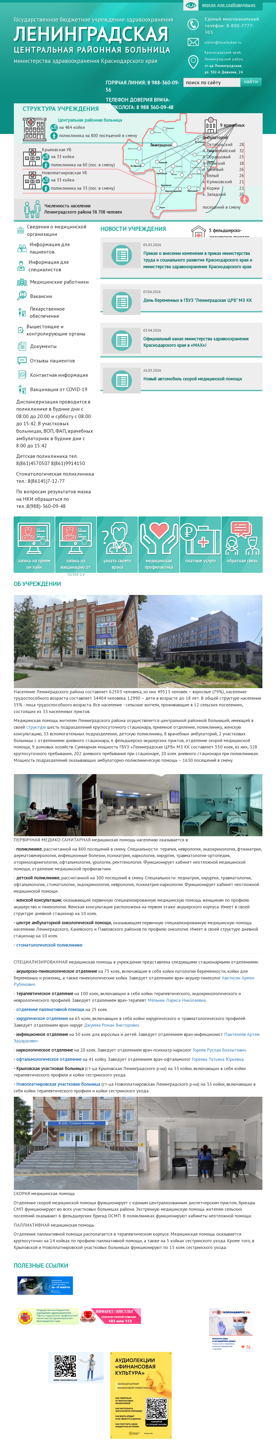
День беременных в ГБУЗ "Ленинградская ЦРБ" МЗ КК (197, 300)
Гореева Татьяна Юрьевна (217, 1059)
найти (251, 81)
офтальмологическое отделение (48, 1059)
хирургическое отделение (42, 1018)
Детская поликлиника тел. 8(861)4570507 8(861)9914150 (50, 460)
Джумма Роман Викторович (111, 1025)
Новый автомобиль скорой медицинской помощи (192, 379)
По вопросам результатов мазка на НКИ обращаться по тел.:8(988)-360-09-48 (53, 498)
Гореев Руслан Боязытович (219, 1050)
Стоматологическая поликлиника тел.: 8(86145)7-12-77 (55, 477)
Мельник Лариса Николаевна (177, 1000)
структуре (36, 727)
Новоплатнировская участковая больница (58, 1084)
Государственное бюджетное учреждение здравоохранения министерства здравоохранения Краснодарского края (93, 40)
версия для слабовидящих (219, 5)
